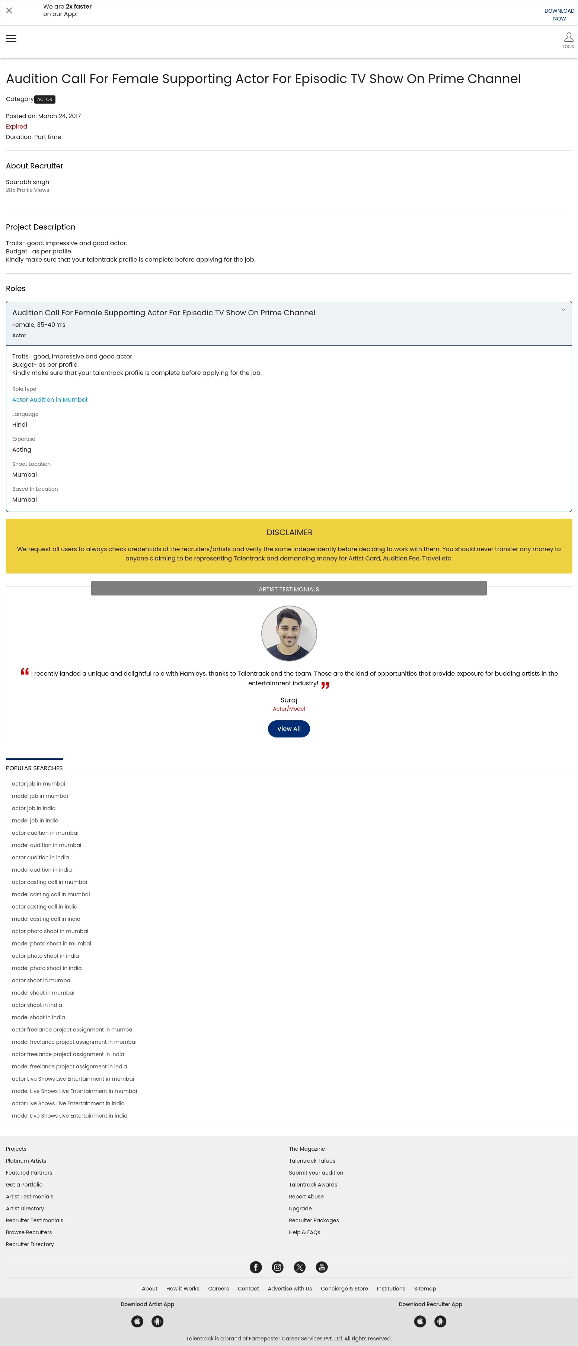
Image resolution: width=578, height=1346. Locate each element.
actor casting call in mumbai (49, 882)
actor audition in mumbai (45, 833)
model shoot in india (38, 1017)
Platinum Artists (26, 1161)
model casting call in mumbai (51, 894)
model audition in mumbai (47, 845)
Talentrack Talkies (312, 1161)
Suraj (289, 700)
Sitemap (425, 1289)
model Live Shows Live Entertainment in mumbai (74, 1091)
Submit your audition (316, 1173)
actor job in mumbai (38, 783)
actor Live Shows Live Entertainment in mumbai (73, 1079)
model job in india (35, 820)
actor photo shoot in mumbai (50, 931)
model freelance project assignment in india (69, 1066)
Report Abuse (306, 1197)
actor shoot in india (37, 1005)
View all (289, 728)
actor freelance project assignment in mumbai (73, 1029)
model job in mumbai (40, 796)
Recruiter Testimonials (34, 1220)
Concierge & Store (344, 1289)
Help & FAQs (304, 1232)
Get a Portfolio (24, 1185)
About (149, 1289)
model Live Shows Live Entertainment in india (70, 1115)
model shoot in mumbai (43, 992)
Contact (248, 1289)
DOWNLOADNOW (560, 14)
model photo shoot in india (47, 968)
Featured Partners (29, 1173)
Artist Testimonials (29, 1197)
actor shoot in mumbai (41, 980)
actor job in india (34, 808)
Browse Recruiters (29, 1232)
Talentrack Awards (313, 1185)
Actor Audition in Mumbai (49, 399)
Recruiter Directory (30, 1244)
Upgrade (300, 1208)
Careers (218, 1289)
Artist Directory (25, 1208)
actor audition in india (40, 857)
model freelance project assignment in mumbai (74, 1042)
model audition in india (42, 869)
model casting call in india (46, 919)
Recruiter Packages (314, 1220)
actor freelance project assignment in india (68, 1054)
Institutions (391, 1289)
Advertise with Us (290, 1289)
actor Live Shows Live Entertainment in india (68, 1103)
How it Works (182, 1289)
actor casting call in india (44, 906)
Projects (16, 1149)
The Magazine (307, 1149)
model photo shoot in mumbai (51, 943)
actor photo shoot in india (45, 956)
